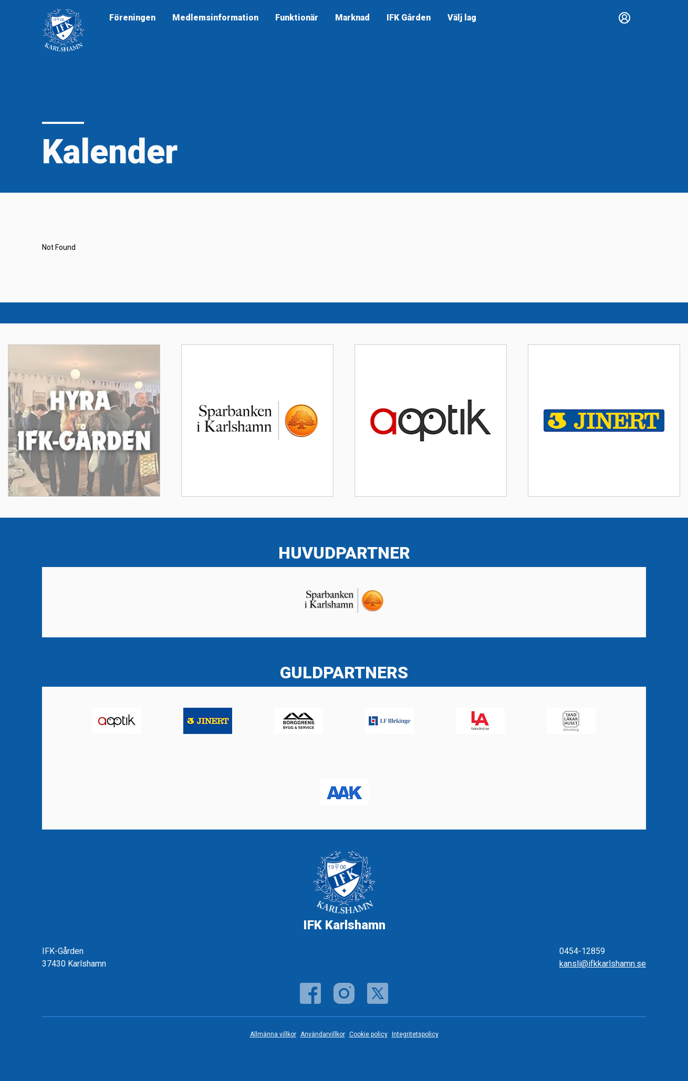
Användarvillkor (322, 1034)
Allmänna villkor (273, 1034)
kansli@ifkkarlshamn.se (602, 964)
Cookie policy (368, 1034)
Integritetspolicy (415, 1034)
